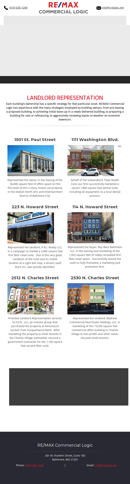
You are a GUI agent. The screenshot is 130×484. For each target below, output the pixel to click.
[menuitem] (5, 20)
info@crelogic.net (113, 7)
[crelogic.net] (64, 8)
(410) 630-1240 (18, 7)
